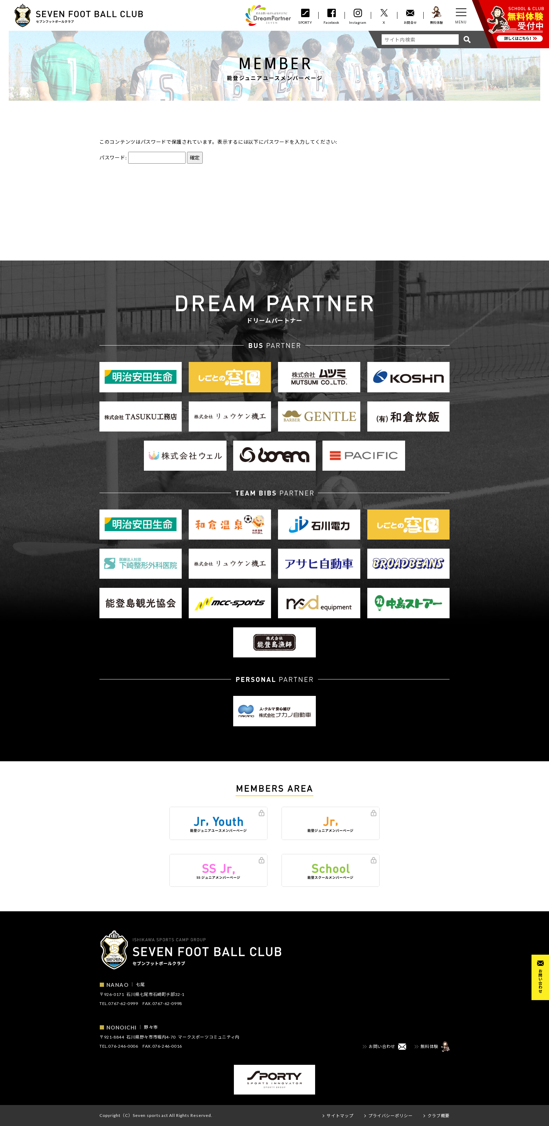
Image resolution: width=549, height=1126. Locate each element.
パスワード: (142, 158)
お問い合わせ (540, 981)
